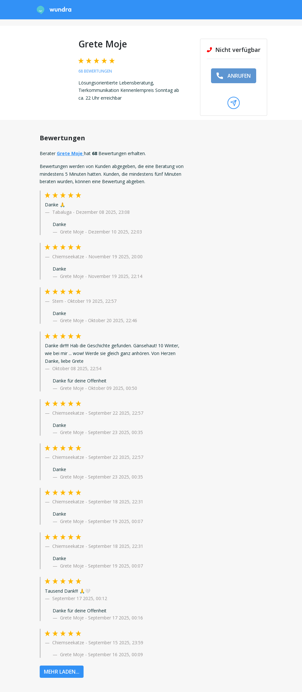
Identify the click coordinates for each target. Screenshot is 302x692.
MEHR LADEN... (61, 671)
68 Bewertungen (95, 71)
